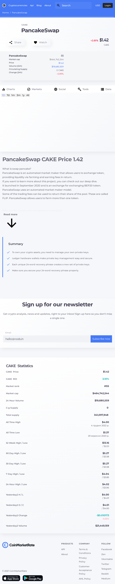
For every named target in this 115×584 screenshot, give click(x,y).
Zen (103, 554)
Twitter (105, 564)
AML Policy (85, 578)
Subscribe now (101, 338)
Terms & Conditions (85, 551)
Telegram (106, 568)
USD (97, 5)
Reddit (105, 573)
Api (32, 5)
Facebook (106, 549)
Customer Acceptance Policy (85, 570)
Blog (39, 5)
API (63, 549)
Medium (105, 578)
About (47, 5)
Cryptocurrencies (18, 5)
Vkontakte (107, 559)
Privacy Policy (83, 560)
